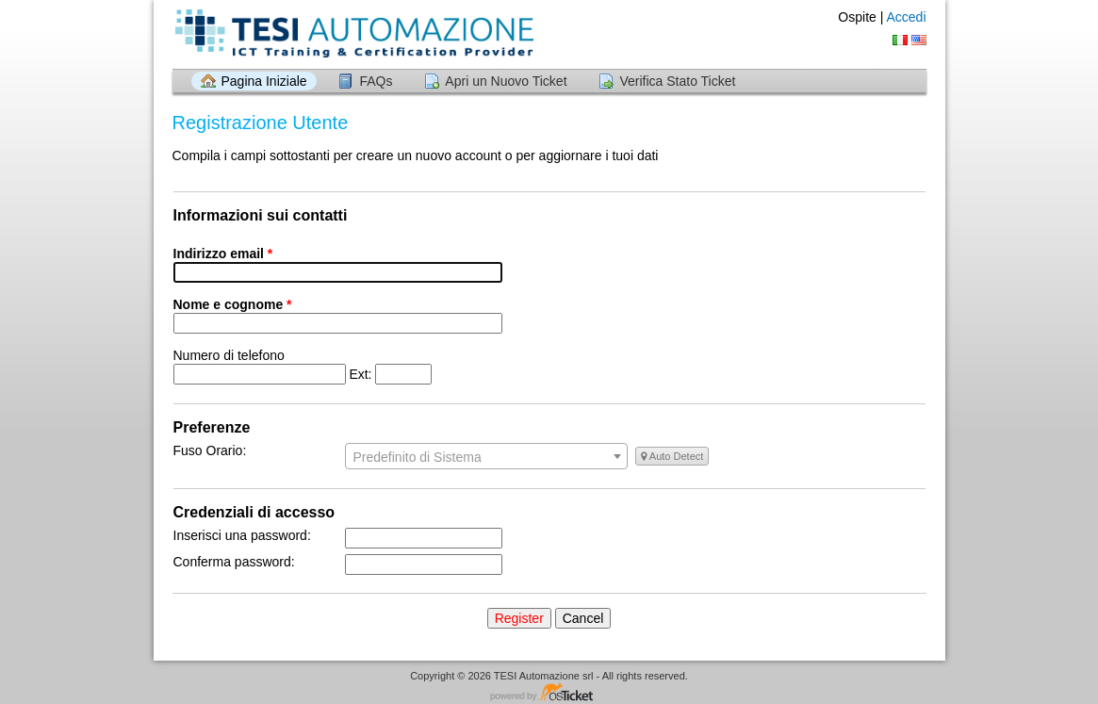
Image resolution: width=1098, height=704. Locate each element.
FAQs (375, 81)
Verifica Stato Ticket (677, 81)
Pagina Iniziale (264, 81)
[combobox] (486, 456)
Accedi (906, 17)
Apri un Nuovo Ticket (505, 81)
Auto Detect (672, 456)
